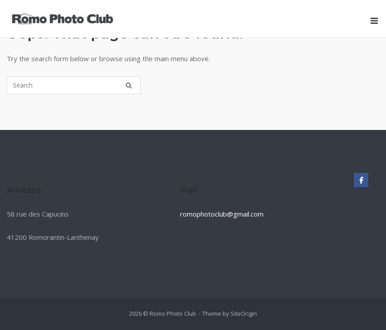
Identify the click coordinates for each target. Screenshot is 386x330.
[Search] (129, 85)
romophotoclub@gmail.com (222, 213)
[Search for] (74, 85)
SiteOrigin (244, 313)
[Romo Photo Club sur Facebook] (361, 180)
